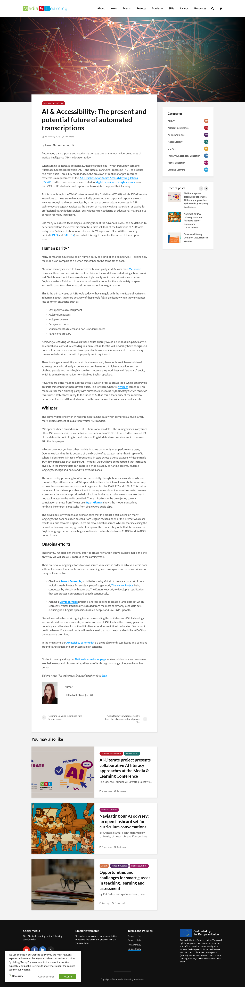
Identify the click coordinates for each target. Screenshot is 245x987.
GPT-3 (54, 235)
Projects (141, 8)
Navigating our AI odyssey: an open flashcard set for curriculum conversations (124, 821)
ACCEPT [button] (68, 976)
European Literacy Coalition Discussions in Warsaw (196, 238)
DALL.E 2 (69, 235)
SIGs (171, 8)
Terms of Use (134, 936)
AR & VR (104, 866)
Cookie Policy (134, 948)
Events (127, 8)
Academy (157, 8)
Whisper (123, 386)
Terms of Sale (134, 940)
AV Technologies (119, 866)
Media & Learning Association (131, 979)
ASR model (135, 269)
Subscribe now (82, 936)
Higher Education (109, 810)
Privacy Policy (134, 944)
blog (104, 675)
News (113, 8)
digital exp (102, 182)
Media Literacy (132, 753)
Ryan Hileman (94, 502)
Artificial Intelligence (53, 103)
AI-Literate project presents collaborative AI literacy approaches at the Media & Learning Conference (125, 767)
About (101, 8)
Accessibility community (80, 642)
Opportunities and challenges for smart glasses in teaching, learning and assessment (125, 880)
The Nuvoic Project (122, 585)
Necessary (17, 975)
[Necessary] (10, 975)
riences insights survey (122, 182)
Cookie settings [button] (46, 976)
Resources (200, 8)
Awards (184, 8)
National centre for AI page (90, 659)
